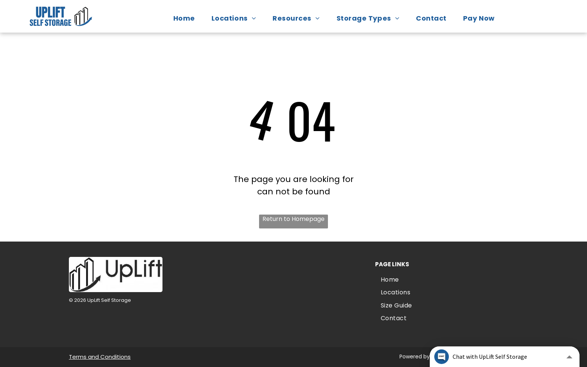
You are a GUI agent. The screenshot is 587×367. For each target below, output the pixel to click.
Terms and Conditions (100, 357)
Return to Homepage (293, 219)
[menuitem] (188, 18)
